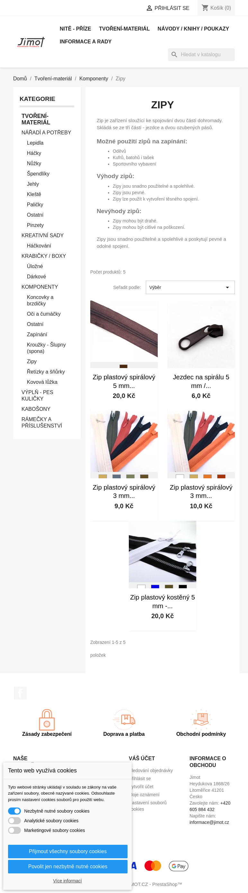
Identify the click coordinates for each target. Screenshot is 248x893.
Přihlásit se (140, 778)
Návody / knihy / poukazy (193, 29)
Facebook (20, 693)
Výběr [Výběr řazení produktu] (190, 287)
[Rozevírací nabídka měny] (116, 9)
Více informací (67, 880)
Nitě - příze (75, 29)
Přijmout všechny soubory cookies (68, 851)
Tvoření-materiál (124, 29)
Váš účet (142, 758)
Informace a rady (85, 41)
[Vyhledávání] (201, 54)
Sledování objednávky (151, 770)
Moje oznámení (144, 794)
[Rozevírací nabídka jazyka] (71, 9)
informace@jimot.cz (209, 822)
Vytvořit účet (141, 786)
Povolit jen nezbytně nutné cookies (67, 866)
